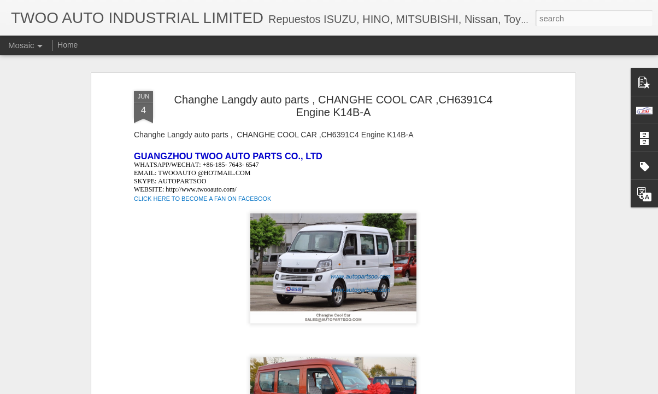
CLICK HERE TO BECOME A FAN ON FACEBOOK (202, 198)
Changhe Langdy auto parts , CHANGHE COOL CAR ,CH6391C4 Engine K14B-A (333, 106)
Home (67, 44)
